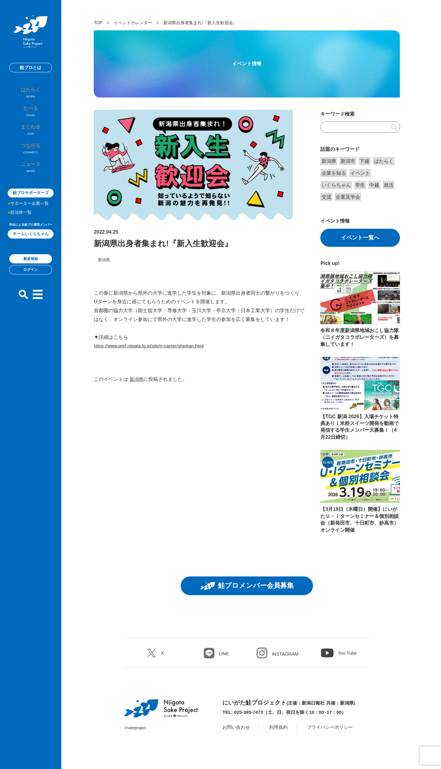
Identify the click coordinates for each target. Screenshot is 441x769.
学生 (360, 185)
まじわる (30, 140)
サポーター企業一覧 (29, 221)
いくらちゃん (336, 185)
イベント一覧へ (360, 238)
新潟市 (348, 161)
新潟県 (137, 379)
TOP (98, 22)
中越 (374, 185)
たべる (30, 118)
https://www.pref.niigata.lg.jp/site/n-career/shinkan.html (153, 345)
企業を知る (334, 173)
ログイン (30, 288)
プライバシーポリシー (334, 729)
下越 (364, 161)
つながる (30, 162)
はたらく (30, 95)
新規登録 (30, 277)
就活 (389, 185)
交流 (326, 197)
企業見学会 (348, 197)
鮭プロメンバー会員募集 (247, 587)
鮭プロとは (30, 67)
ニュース (30, 185)
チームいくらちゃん (31, 252)
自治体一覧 (21, 230)
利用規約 (281, 729)
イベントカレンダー (133, 22)
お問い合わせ (237, 729)
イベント (360, 173)
